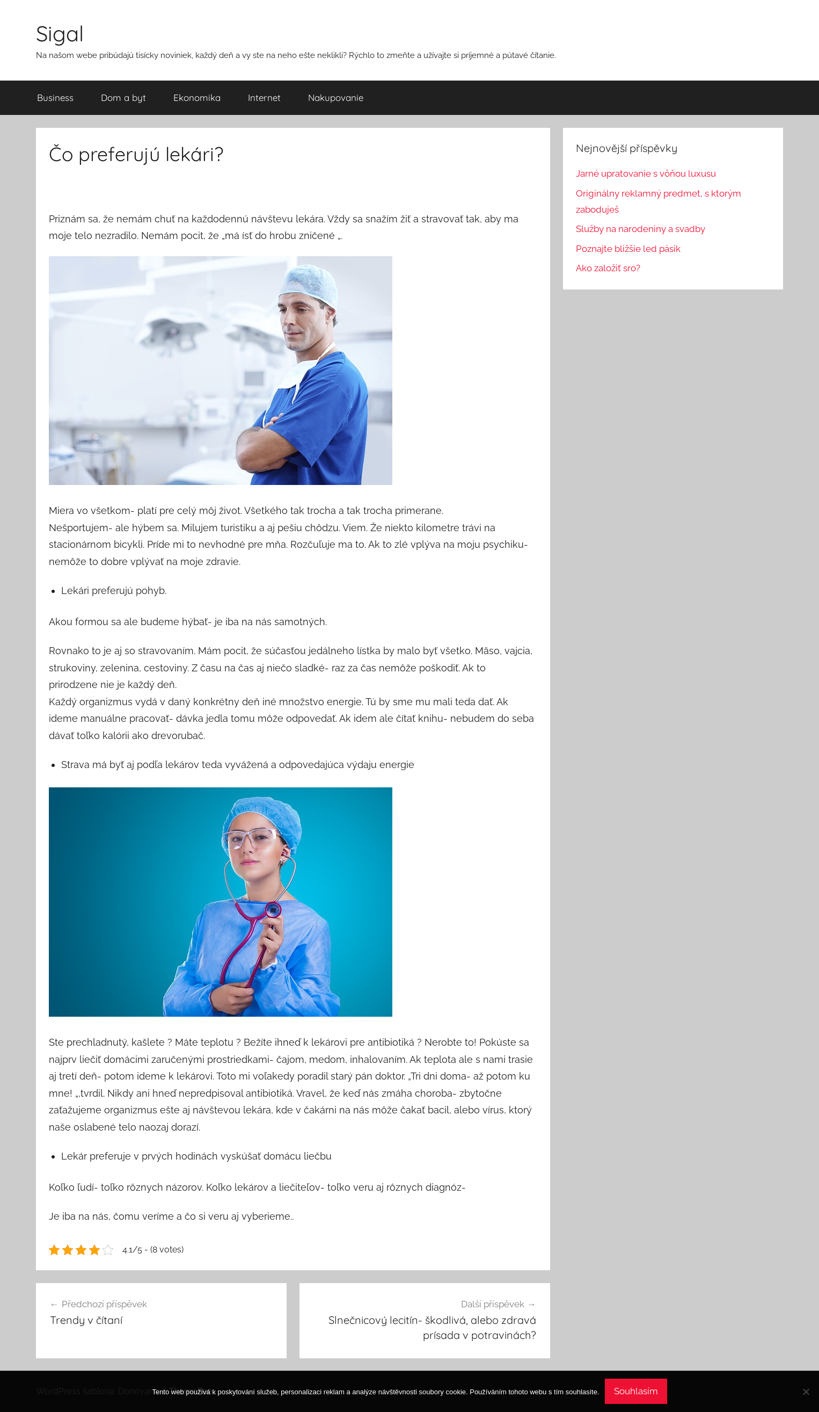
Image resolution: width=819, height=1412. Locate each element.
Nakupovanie (335, 97)
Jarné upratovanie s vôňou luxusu (646, 173)
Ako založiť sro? (608, 268)
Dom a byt (123, 97)
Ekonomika (197, 97)
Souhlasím (636, 1391)
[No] (805, 1391)
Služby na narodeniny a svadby (640, 228)
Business (55, 97)
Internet (264, 97)
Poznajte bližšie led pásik (628, 248)
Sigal (60, 33)
